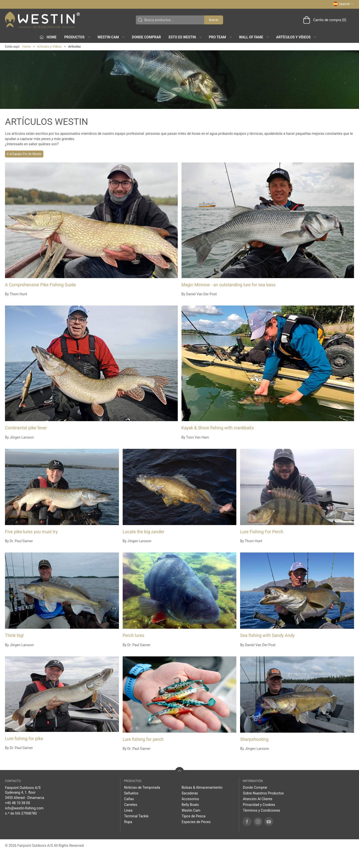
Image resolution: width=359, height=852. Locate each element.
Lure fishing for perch (143, 739)
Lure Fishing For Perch (261, 531)
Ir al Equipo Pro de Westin (24, 154)
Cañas (129, 799)
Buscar (213, 20)
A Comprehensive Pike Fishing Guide (40, 284)
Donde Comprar (146, 37)
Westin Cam (190, 810)
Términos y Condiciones (261, 810)
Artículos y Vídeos (49, 46)
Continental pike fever (26, 427)
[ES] (42, 20)
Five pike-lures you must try (31, 531)
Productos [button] (77, 37)
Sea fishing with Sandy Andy (267, 635)
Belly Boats (190, 805)
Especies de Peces (195, 822)
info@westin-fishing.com (24, 808)
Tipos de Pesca (193, 816)
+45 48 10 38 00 (17, 803)
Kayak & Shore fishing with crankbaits (217, 427)
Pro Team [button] (220, 37)
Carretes (130, 805)
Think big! (14, 635)
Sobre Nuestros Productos (263, 793)
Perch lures (133, 635)
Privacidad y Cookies (259, 805)
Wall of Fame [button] (254, 37)
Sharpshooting (254, 739)
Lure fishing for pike (24, 738)
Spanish (343, 4)
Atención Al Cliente (257, 799)
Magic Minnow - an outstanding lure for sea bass (228, 284)
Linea (128, 810)
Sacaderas (189, 793)
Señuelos (131, 793)
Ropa (128, 822)
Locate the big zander (144, 531)
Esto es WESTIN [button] (185, 37)
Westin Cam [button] (111, 37)
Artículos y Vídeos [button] (296, 37)
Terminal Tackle (136, 816)
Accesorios (190, 799)
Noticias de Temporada (142, 787)
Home (26, 46)
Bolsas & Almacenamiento (201, 787)
